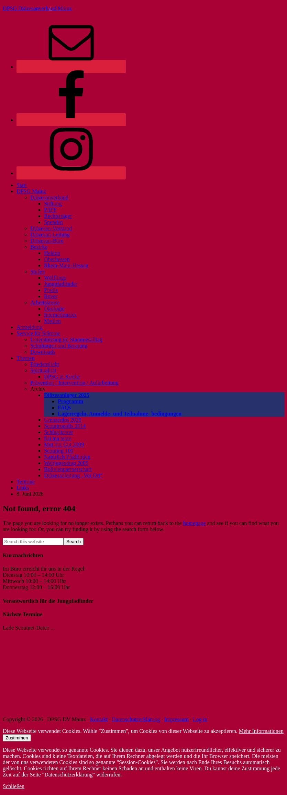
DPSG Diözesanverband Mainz (37, 8)
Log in (200, 719)
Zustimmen (16, 737)
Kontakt (99, 719)
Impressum (176, 719)
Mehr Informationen (261, 731)
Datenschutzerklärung (136, 719)
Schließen (13, 786)
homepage (194, 523)
